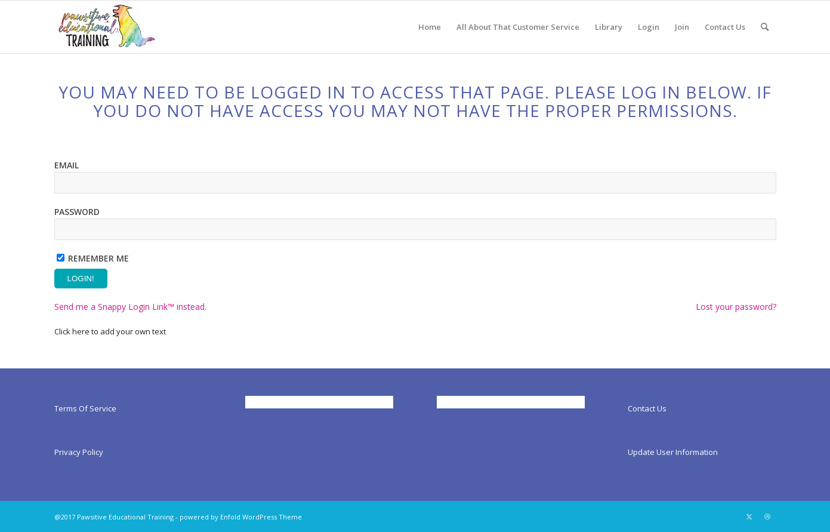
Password (77, 211)
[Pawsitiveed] (106, 27)
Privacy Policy (78, 452)
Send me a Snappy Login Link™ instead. (130, 306)
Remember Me (98, 258)
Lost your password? (736, 306)
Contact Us (647, 408)
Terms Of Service (85, 408)
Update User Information (673, 452)
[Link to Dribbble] (767, 516)
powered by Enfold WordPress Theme (241, 516)
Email (66, 165)
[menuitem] (430, 27)
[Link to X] (749, 516)
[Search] (764, 27)
